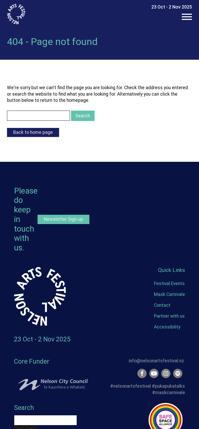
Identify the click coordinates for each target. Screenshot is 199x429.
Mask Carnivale (169, 294)
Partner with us (169, 316)
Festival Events (169, 283)
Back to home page (33, 132)
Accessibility (167, 327)
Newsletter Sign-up (63, 219)
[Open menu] (187, 17)
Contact (162, 305)
